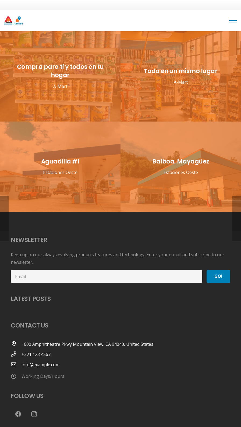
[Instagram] (34, 414)
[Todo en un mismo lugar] (180, 76)
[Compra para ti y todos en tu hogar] (60, 76)
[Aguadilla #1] (60, 167)
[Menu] (233, 20)
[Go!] (218, 276)
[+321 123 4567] (16, 354)
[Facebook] (18, 414)
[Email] (106, 276)
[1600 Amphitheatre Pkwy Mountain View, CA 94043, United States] (16, 344)
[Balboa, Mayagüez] (180, 167)
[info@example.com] (16, 364)
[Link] (13, 20)
